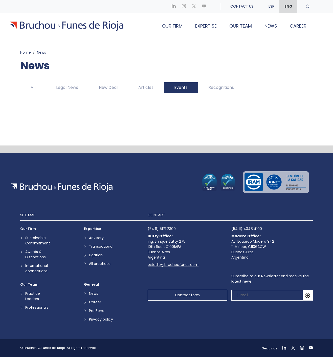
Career (298, 26)
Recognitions (221, 87)
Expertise (206, 26)
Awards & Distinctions (35, 254)
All (33, 87)
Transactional (101, 246)
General (91, 284)
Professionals (36, 307)
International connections (36, 268)
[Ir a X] (193, 6)
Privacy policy (101, 319)
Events (181, 87)
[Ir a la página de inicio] (62, 187)
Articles (145, 87)
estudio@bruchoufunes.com (173, 264)
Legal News (67, 87)
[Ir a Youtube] (204, 6)
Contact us (241, 6)
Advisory (96, 237)
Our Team (240, 26)
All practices (99, 263)
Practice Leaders (32, 296)
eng (288, 6)
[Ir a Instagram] (183, 6)
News (270, 26)
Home (25, 52)
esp (271, 6)
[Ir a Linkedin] (173, 6)
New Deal (108, 87)
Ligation (96, 255)
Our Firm (172, 26)
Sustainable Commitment (37, 240)
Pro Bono (96, 310)
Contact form (187, 295)
